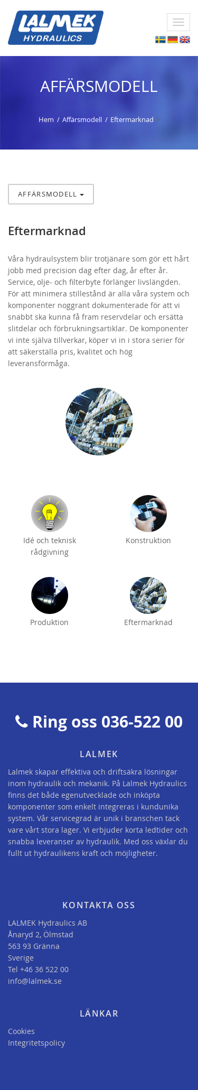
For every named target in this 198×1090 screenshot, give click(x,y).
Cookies (21, 1031)
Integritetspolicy (36, 1043)
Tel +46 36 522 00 (38, 969)
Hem (46, 119)
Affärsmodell (82, 119)
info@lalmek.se (35, 981)
